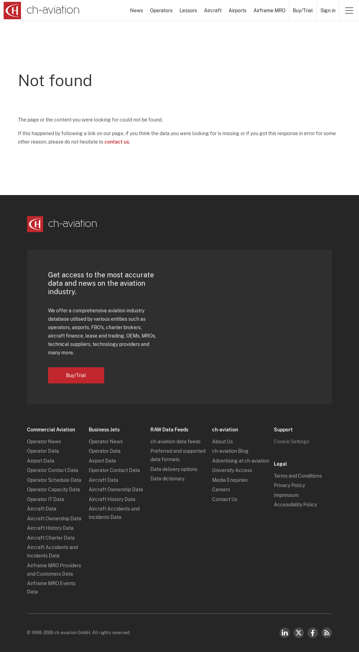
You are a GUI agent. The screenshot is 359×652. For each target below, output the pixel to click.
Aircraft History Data (50, 528)
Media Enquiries (230, 480)
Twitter (298, 632)
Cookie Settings (291, 441)
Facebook (312, 632)
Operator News (44, 441)
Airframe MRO (269, 10)
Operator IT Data (45, 499)
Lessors (188, 10)
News (136, 10)
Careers (221, 489)
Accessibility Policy (295, 504)
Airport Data (40, 461)
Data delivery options (173, 469)
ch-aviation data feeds (175, 441)
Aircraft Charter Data (51, 538)
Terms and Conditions (298, 476)
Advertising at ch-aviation (240, 461)
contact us (116, 142)
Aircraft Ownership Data (54, 518)
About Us (222, 441)
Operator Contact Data (52, 470)
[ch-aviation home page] (42, 10)
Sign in (328, 10)
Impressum (286, 495)
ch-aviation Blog (230, 451)
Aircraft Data (41, 509)
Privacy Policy (289, 485)
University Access (232, 470)
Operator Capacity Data (53, 489)
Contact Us (224, 499)
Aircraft (213, 10)
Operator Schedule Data (54, 480)
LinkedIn (284, 632)
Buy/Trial (303, 10)
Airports (237, 10)
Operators (161, 10)
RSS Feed (326, 632)
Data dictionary (167, 478)
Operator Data (43, 451)
